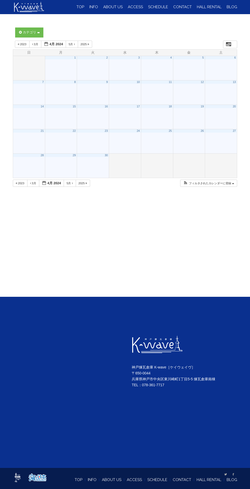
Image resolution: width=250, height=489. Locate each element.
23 (106, 130)
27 (234, 130)
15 (74, 106)
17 (138, 106)
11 (170, 82)
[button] (208, 183)
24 (138, 130)
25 (170, 130)
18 (170, 106)
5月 (72, 44)
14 (42, 106)
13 (234, 82)
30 (106, 155)
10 (138, 82)
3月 (35, 44)
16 (106, 106)
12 (202, 82)
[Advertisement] (125, 248)
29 (74, 155)
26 (202, 130)
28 (42, 155)
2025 (85, 44)
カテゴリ (29, 32)
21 (42, 130)
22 (74, 130)
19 (202, 106)
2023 (22, 44)
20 (234, 106)
